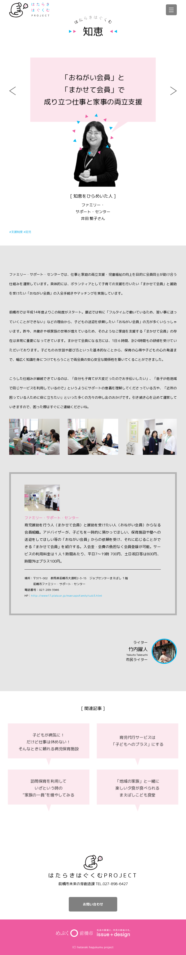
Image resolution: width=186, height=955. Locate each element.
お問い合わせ (93, 904)
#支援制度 (16, 232)
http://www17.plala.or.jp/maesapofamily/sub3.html (66, 595)
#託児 (27, 232)
